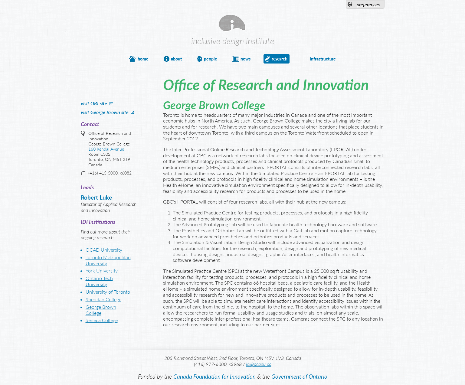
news (246, 58)
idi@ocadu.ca (258, 364)
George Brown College (101, 310)
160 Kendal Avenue (106, 149)
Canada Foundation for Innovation (214, 376)
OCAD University (104, 250)
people (210, 58)
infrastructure (323, 58)
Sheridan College (103, 299)
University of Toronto (108, 292)
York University (102, 270)
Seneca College (102, 320)
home (143, 58)
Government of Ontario (299, 376)
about (176, 58)
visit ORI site (94, 103)
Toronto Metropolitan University (108, 260)
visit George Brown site (105, 112)
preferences (368, 4)
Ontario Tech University (99, 281)
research (279, 58)
